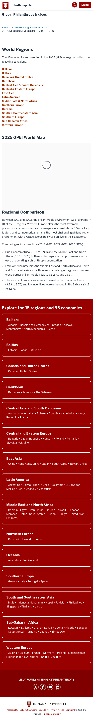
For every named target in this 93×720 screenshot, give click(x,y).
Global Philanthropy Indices (24, 14)
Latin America (11, 97)
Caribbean (8, 81)
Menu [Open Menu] (85, 4)
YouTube (50, 687)
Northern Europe (13, 105)
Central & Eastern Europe (18, 89)
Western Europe (12, 125)
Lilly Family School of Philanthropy (46, 679)
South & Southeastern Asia (20, 113)
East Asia (8, 93)
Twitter (36, 687)
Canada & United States (17, 77)
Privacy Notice (57, 710)
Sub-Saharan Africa (14, 121)
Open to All (44, 710)
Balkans (7, 69)
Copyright (70, 710)
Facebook (43, 687)
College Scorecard (28, 710)
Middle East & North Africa (19, 101)
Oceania (7, 109)
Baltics (6, 73)
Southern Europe (13, 117)
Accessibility (12, 710)
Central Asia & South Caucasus (22, 85)
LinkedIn (58, 687)
